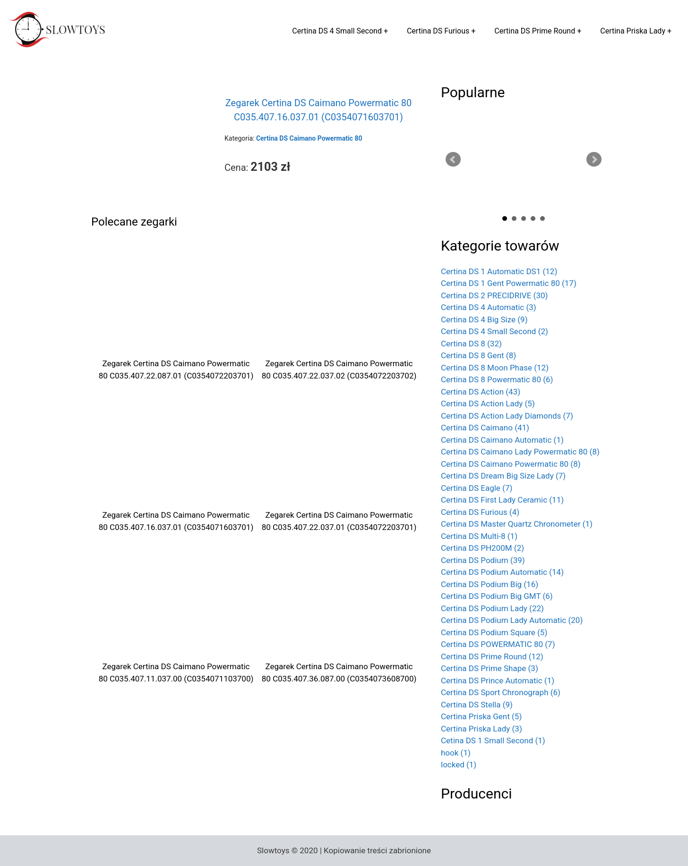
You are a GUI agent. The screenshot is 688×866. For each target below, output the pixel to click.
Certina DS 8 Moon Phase (495, 367)
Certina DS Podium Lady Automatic (512, 620)
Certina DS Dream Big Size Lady (503, 475)
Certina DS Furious (438, 30)
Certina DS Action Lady (488, 403)
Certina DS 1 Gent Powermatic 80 (508, 283)
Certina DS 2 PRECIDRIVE (494, 295)
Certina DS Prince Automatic (497, 680)
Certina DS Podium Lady (492, 608)
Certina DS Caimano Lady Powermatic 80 (520, 451)
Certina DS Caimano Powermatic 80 (511, 464)
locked (458, 764)
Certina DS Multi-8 (479, 536)
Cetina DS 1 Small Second (493, 740)
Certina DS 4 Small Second (337, 30)
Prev (453, 159)
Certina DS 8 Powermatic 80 (497, 379)
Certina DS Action (480, 391)
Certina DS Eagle (476, 488)
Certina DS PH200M (482, 548)
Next (594, 159)
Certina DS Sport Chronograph (500, 692)
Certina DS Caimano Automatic (502, 440)
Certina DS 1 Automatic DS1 (499, 271)
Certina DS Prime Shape (489, 668)
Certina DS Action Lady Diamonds (507, 415)
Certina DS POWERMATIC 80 (498, 644)
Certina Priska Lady (632, 30)
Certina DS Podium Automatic (502, 572)
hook (456, 752)
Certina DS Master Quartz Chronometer (517, 524)
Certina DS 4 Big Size (484, 319)
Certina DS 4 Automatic (488, 307)
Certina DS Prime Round (534, 30)
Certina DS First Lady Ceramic (502, 499)
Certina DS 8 (471, 343)
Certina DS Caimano (485, 427)
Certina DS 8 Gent (478, 355)
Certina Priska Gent (481, 716)
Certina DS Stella (477, 704)
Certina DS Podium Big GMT (497, 596)
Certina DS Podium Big (489, 584)
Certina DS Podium (483, 560)
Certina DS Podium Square (494, 632)
